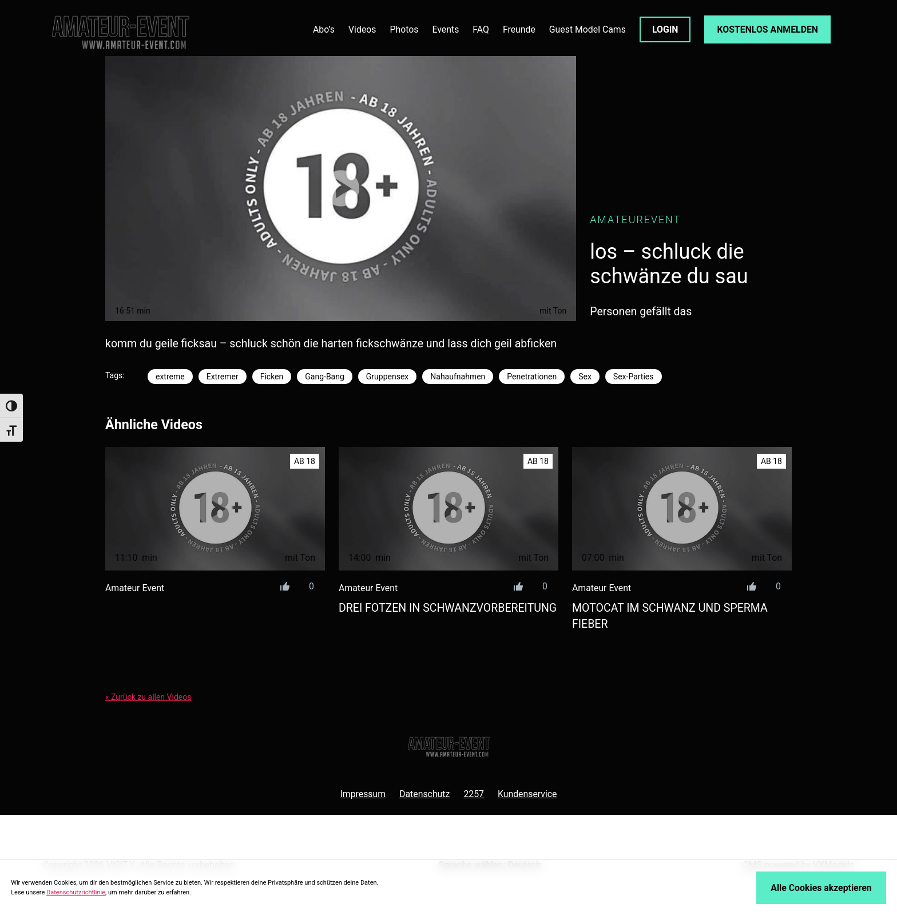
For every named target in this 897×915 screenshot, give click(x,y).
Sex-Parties (633, 376)
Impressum (363, 794)
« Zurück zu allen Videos (148, 697)
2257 (473, 794)
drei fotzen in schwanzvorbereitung (448, 608)
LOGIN (665, 29)
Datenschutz (424, 794)
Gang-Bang (324, 376)
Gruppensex (387, 376)
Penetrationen (532, 376)
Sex (585, 376)
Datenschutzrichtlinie (75, 892)
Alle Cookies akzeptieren (821, 887)
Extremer (223, 376)
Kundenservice (527, 794)
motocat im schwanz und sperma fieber (670, 615)
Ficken (272, 376)
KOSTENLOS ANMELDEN (767, 29)
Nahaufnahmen (457, 376)
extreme (170, 376)
